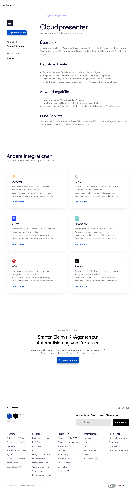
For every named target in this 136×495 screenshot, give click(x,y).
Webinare (62, 446)
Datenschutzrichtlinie (118, 438)
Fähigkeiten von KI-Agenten (18, 442)
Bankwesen (37, 446)
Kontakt (86, 446)
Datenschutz (114, 446)
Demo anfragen (90, 450)
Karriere (86, 442)
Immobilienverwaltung (41, 475)
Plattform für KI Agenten (17, 438)
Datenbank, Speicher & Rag (19, 458)
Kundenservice (38, 458)
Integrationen (12, 463)
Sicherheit (113, 442)
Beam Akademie (65, 458)
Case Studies (64, 467)
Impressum (113, 454)
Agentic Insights (65, 438)
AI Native (61, 471)
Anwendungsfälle (65, 463)
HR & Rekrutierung (40, 442)
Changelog (63, 450)
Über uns (87, 438)
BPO (34, 450)
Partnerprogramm (65, 454)
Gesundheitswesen (40, 467)
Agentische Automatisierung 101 (72, 442)
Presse (86, 454)
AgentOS (11, 454)
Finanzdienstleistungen (42, 438)
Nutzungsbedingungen (119, 450)
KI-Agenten (11, 446)
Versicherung (38, 471)
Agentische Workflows (16, 450)
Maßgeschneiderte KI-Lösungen (46, 454)
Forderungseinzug (40, 463)
